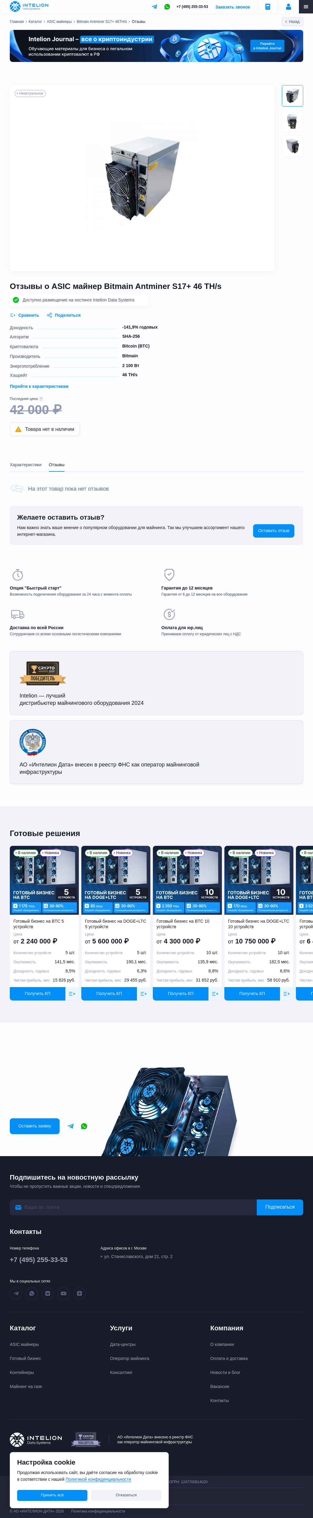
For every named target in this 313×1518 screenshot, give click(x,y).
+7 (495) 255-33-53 (192, 7)
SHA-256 (131, 336)
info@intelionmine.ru (43, 1101)
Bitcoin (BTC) (135, 346)
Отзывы (56, 464)
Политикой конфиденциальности (98, 1479)
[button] (292, 95)
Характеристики (26, 464)
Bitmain (130, 355)
